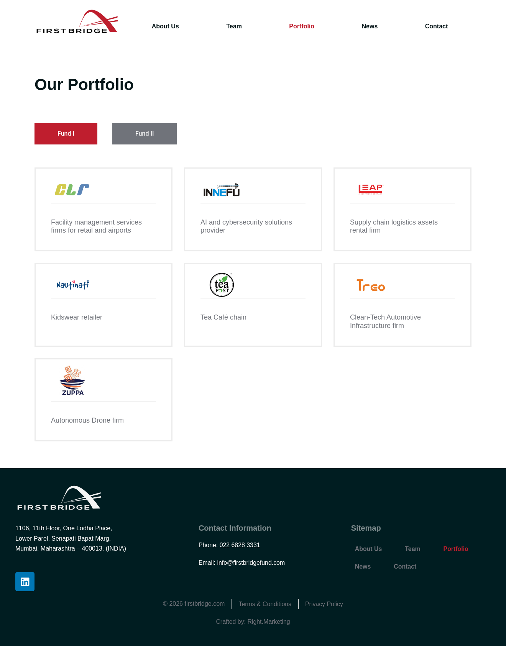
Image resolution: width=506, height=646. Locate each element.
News (370, 26)
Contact (436, 26)
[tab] (65, 133)
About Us (165, 26)
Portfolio (301, 26)
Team (234, 26)
